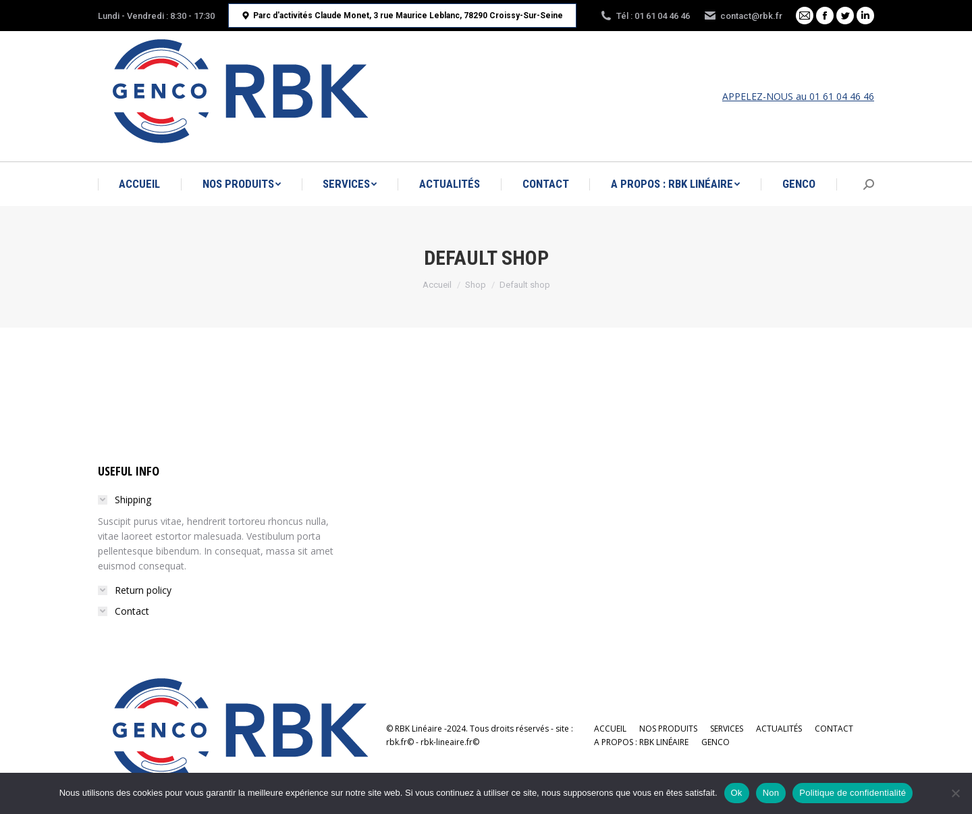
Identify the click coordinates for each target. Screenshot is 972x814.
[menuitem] (139, 184)
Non (771, 793)
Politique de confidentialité (852, 793)
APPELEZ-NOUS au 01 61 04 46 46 (798, 96)
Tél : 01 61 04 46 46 (644, 15)
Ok (736, 793)
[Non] (955, 793)
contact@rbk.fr (742, 15)
